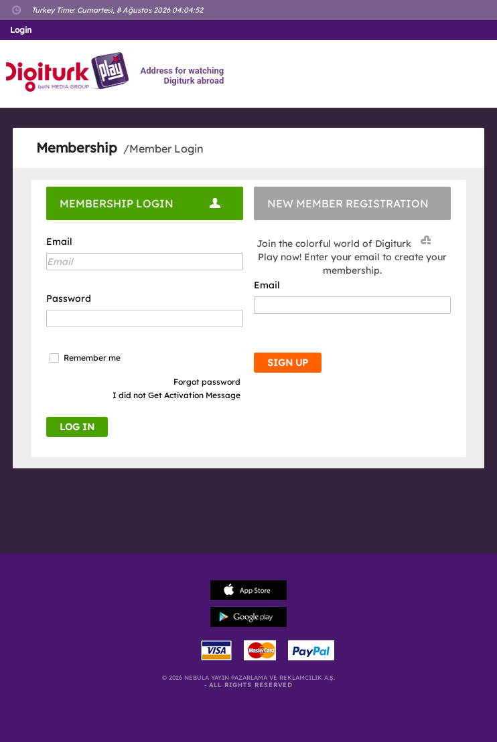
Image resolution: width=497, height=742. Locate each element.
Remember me (92, 358)
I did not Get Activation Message (176, 395)
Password (68, 298)
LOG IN (77, 427)
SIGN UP (287, 363)
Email (59, 241)
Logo (69, 72)
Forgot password (206, 382)
